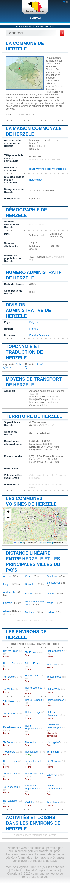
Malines (29, 612)
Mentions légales (17, 867)
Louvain (7, 603)
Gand (28, 576)
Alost (6, 611)
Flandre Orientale (35, 26)
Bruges (29, 593)
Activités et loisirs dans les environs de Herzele (33, 823)
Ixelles (50, 612)
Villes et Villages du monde (41, 870)
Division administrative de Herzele (28, 310)
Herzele (35, 18)
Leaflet (19, 542)
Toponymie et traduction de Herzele (24, 352)
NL (67, 2)
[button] (8, 512)
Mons (50, 603)
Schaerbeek (53, 582)
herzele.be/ (35, 179)
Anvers (7, 576)
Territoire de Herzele (34, 416)
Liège (6, 584)
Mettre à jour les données (20, 114)
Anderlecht (9, 592)
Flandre (20, 26)
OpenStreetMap (46, 542)
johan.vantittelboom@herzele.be (47, 168)
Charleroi (52, 576)
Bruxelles (30, 584)
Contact (16, 870)
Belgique (34, 322)
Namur (51, 593)
